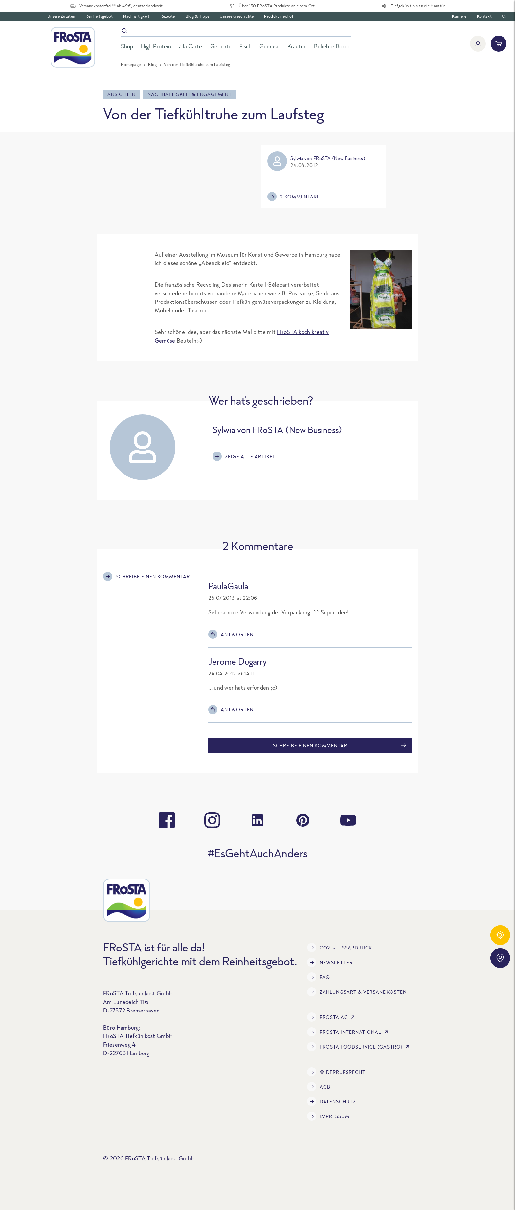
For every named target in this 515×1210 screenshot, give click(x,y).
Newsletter (330, 962)
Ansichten (121, 94)
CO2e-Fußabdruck (339, 947)
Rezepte (167, 16)
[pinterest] (303, 820)
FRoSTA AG (332, 1017)
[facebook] (167, 820)
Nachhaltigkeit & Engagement (189, 94)
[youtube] (348, 820)
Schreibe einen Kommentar (146, 576)
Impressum (328, 1116)
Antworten (231, 634)
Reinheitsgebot (99, 16)
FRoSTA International (349, 1031)
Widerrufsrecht (336, 1071)
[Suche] (236, 32)
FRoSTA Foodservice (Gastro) (359, 1046)
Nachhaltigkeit (136, 16)
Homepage (131, 64)
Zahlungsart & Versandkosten (357, 991)
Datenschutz (331, 1101)
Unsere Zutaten (61, 16)
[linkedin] (257, 820)
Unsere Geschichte (237, 16)
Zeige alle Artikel (244, 456)
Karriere (459, 16)
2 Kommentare (293, 196)
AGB (318, 1086)
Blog (152, 64)
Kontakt (484, 16)
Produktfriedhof (278, 16)
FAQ (318, 977)
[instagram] (212, 820)
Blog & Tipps (198, 16)
